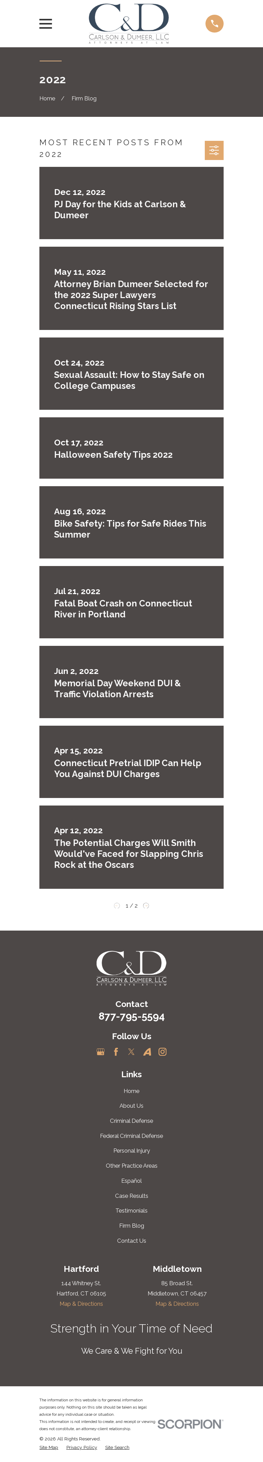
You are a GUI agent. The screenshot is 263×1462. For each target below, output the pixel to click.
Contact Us (131, 1240)
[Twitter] (131, 1052)
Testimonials (131, 1210)
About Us (131, 1105)
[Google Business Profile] (100, 1052)
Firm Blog (131, 1225)
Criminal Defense (131, 1120)
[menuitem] (48, 1447)
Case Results (131, 1195)
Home (131, 1091)
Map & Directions (81, 1303)
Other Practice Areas (132, 1165)
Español (131, 1180)
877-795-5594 (132, 1016)
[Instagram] (162, 1052)
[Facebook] (116, 1052)
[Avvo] (147, 1052)
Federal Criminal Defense (131, 1135)
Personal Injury (131, 1150)
